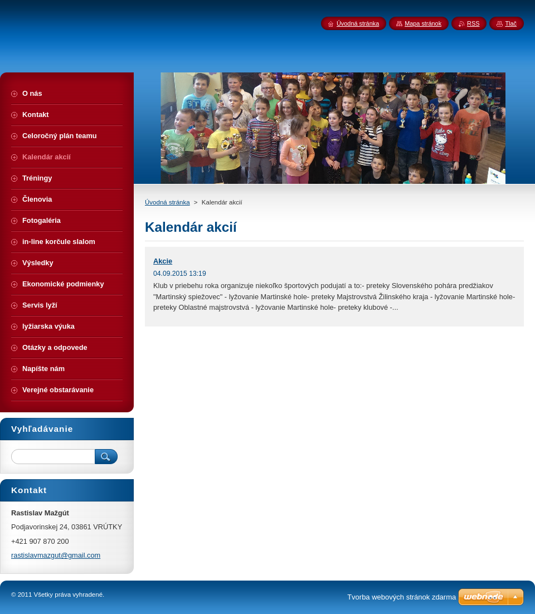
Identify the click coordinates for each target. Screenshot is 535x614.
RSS (473, 23)
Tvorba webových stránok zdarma (401, 597)
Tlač (511, 23)
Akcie (162, 261)
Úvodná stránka (167, 202)
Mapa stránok (423, 23)
